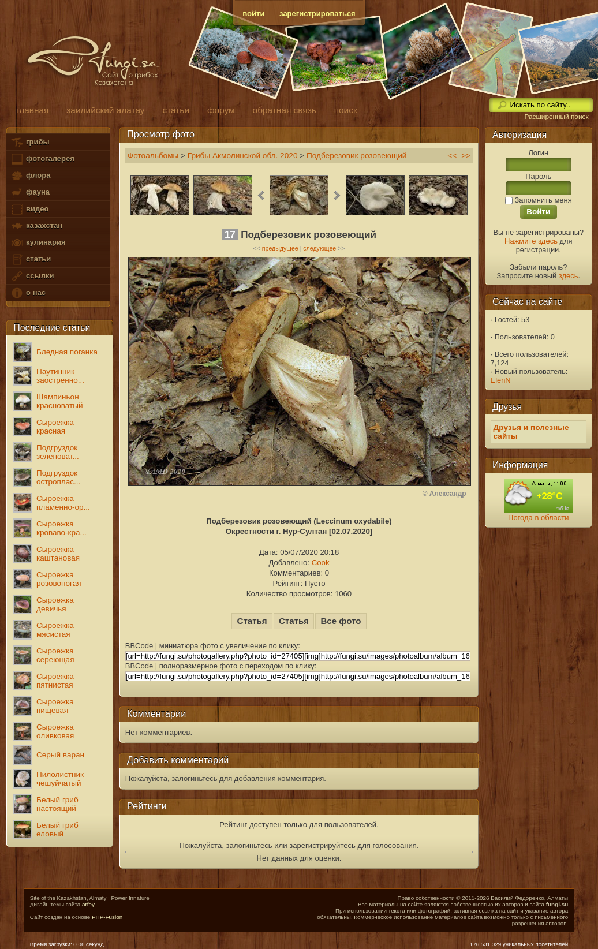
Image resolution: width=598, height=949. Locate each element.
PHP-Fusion (107, 917)
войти (253, 13)
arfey (88, 904)
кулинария (38, 243)
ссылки (32, 276)
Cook (321, 562)
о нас (28, 293)
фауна (30, 192)
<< (452, 155)
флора (30, 176)
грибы (30, 142)
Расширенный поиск (556, 117)
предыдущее (280, 248)
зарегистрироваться (317, 13)
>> (465, 155)
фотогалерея (42, 159)
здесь (568, 275)
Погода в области (538, 517)
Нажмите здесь (531, 241)
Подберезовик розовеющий (357, 155)
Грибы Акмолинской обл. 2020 (243, 155)
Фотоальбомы (153, 155)
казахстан (36, 226)
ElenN (501, 380)
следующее (319, 248)
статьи (30, 259)
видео (29, 209)
